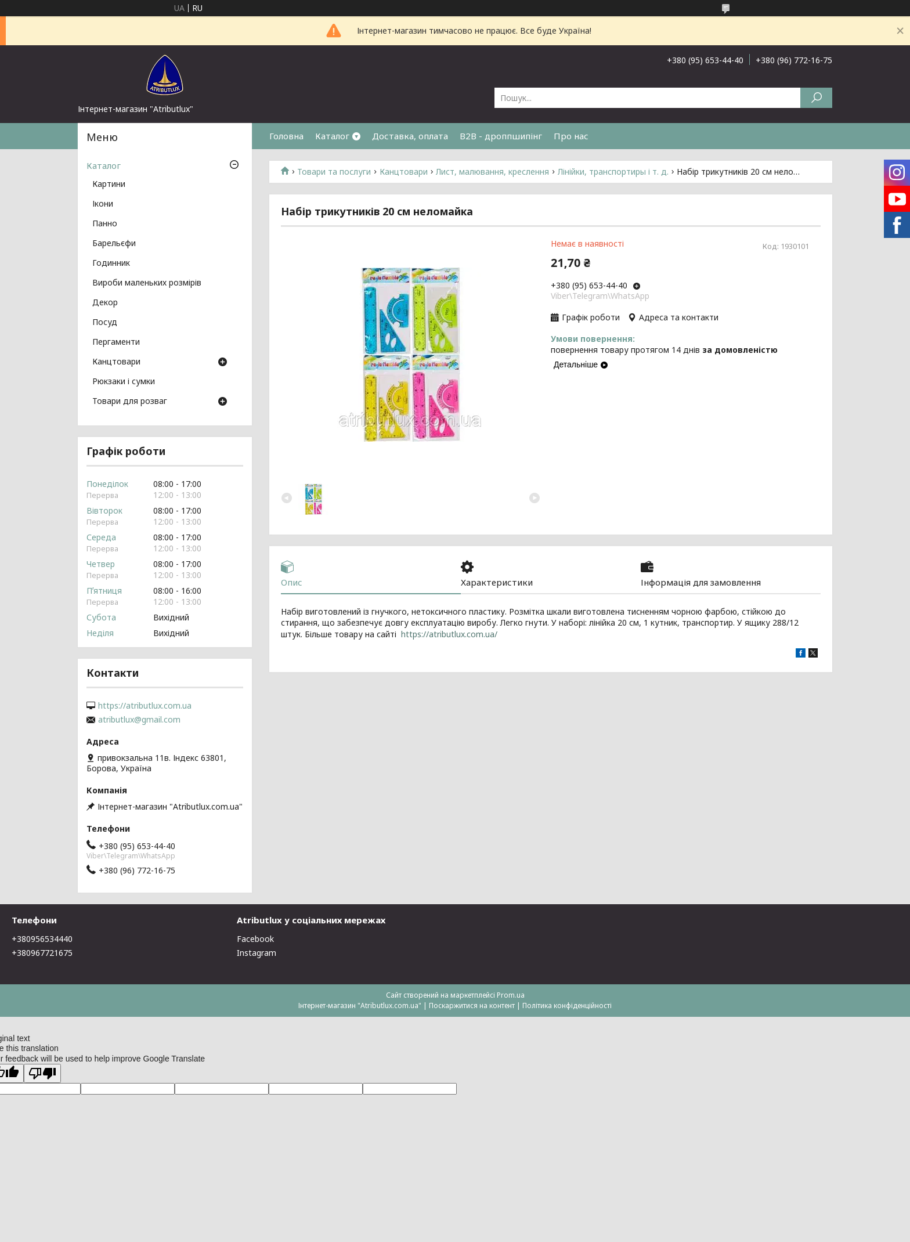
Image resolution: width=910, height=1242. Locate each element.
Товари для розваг (129, 401)
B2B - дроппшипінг (501, 136)
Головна (286, 136)
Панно (104, 224)
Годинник (111, 263)
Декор (105, 303)
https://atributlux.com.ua (145, 706)
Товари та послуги (334, 172)
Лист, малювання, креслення (492, 172)
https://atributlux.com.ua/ (449, 634)
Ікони (102, 204)
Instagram (256, 952)
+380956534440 (42, 938)
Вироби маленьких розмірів (146, 283)
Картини (108, 184)
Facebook (255, 938)
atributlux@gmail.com (139, 719)
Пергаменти (116, 342)
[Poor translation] (42, 1073)
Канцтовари (404, 172)
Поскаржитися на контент (472, 1005)
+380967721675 (42, 952)
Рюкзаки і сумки (123, 382)
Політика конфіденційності (567, 1005)
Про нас (571, 136)
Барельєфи (114, 243)
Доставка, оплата (410, 136)
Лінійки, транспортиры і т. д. (613, 172)
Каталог (332, 136)
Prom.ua (511, 995)
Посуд (104, 322)
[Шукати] (816, 98)
